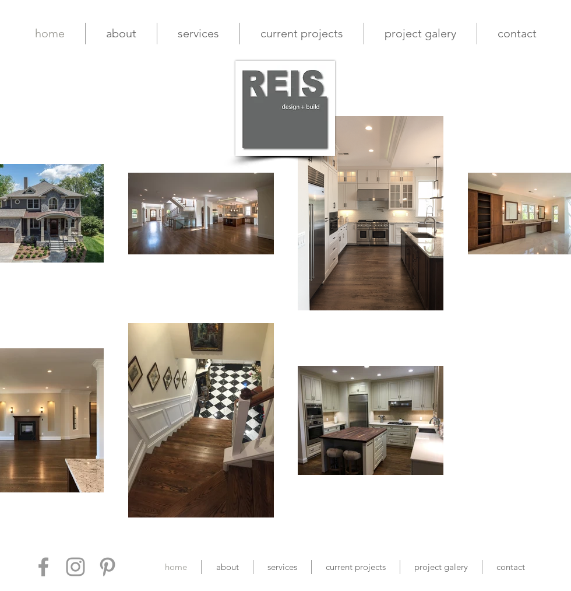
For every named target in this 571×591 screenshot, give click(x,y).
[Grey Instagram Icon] (75, 566)
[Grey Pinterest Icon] (107, 566)
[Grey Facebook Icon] (43, 566)
